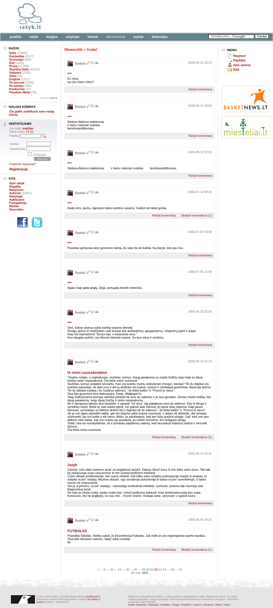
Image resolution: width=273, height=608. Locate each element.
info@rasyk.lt (92, 596)
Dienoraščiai (115, 37)
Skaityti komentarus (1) (196, 215)
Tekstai (93, 37)
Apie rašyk (17, 183)
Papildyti (239, 60)
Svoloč (92, 50)
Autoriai (15, 193)
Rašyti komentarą (200, 89)
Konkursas (17, 89)
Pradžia (15, 37)
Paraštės (165, 604)
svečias (27, 128)
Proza (13, 66)
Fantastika (16, 56)
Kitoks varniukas (137, 604)
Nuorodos (16, 209)
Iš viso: (48, 98)
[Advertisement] (84, 20)
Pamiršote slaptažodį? (22, 164)
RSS (236, 69)
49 (147, 569)
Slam (12, 76)
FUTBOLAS (77, 531)
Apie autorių (242, 65)
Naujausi (239, 55)
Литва (218, 604)
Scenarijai (16, 59)
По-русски (16, 82)
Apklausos (17, 199)
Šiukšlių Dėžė (19, 69)
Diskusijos (160, 37)
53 (164, 569)
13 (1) (30, 131)
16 (111, 569)
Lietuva (197, 604)
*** (69, 74)
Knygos (52, 37)
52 (160, 569)
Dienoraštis (73, 50)
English (14, 79)
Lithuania (208, 604)
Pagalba (15, 186)
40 (135, 569)
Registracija (18, 169)
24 (119, 569)
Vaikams (15, 72)
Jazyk (72, 465)
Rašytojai (72, 37)
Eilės (12, 53)
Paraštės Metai (19, 92)
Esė (12, 62)
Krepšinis (186, 604)
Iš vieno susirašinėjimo (87, 372)
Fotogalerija (17, 202)
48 (143, 569)
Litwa (227, 604)
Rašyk (33, 37)
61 (180, 569)
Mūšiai (14, 206)
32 (127, 569)
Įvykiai (138, 37)
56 (172, 569)
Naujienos (16, 189)
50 (151, 569)
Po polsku (16, 85)
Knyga (175, 604)
